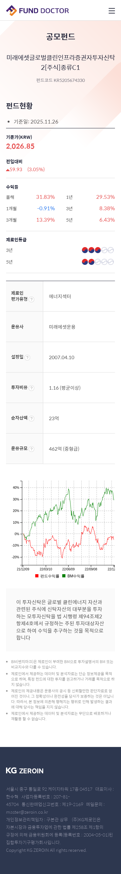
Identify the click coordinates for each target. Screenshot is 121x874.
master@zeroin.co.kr (27, 811)
